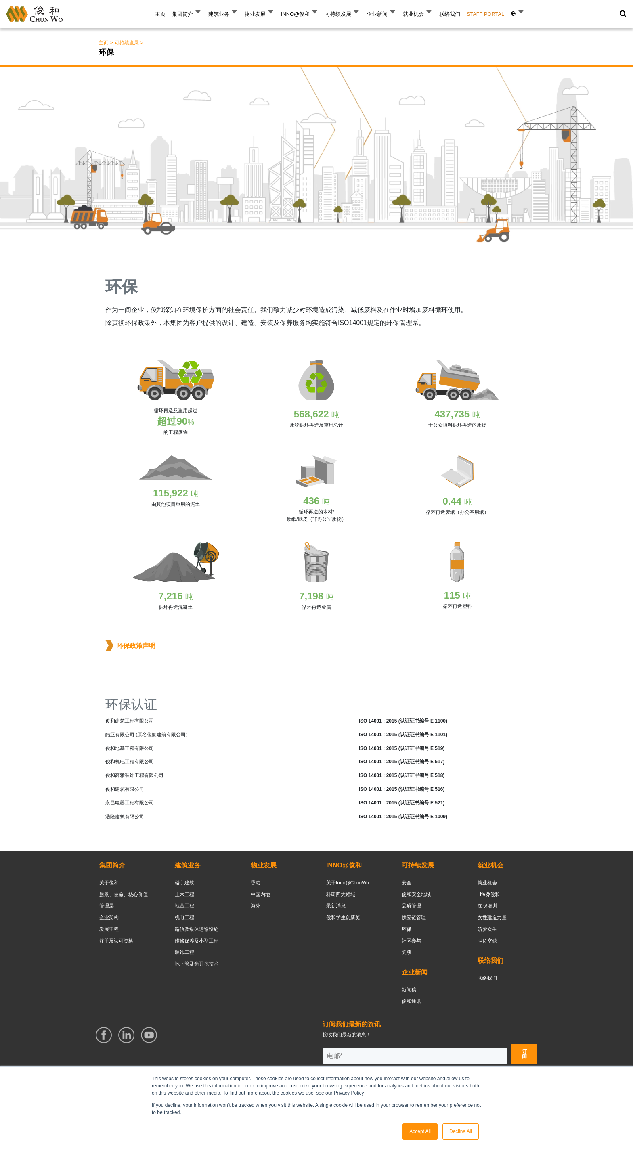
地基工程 (184, 906)
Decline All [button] (460, 1131)
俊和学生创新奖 (343, 917)
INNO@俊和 (295, 14)
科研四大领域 (340, 894)
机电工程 (184, 917)
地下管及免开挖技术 (196, 964)
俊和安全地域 (416, 894)
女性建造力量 (492, 917)
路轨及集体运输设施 (196, 929)
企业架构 (109, 917)
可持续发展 (338, 14)
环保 (406, 929)
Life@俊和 (489, 894)
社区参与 (411, 941)
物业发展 (255, 14)
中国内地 (260, 894)
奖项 (406, 952)
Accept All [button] (420, 1131)
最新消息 (336, 906)
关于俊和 (109, 883)
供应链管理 (414, 917)
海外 (255, 906)
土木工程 (184, 894)
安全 (406, 883)
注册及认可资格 (116, 941)
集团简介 (182, 14)
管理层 (106, 906)
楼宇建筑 (184, 883)
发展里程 (109, 929)
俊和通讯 (411, 1001)
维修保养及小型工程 (196, 941)
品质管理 (411, 906)
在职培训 (487, 906)
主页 (160, 14)
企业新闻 (377, 14)
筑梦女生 (487, 929)
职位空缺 (487, 941)
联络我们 (449, 14)
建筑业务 (218, 14)
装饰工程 (184, 952)
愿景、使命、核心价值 (123, 894)
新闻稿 (409, 990)
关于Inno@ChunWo (347, 883)
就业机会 (413, 14)
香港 (255, 883)
